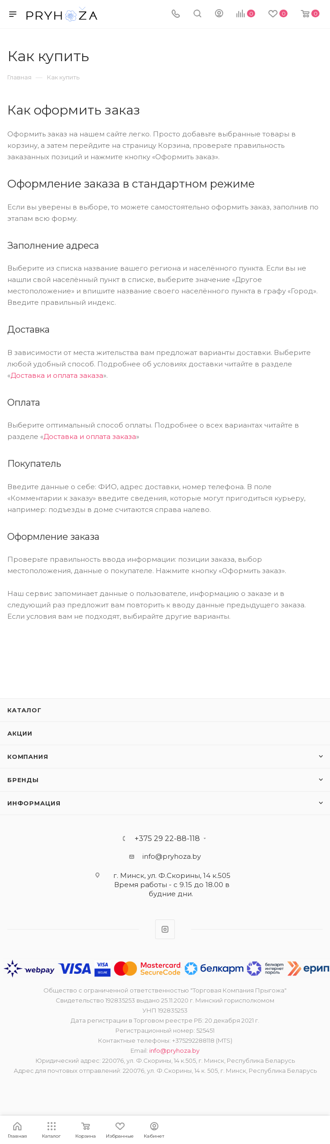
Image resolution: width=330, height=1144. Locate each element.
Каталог (24, 710)
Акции (19, 733)
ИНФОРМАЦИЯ (34, 803)
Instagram (165, 929)
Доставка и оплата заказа (56, 375)
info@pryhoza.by (171, 856)
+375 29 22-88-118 (167, 838)
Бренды (23, 780)
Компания (27, 756)
